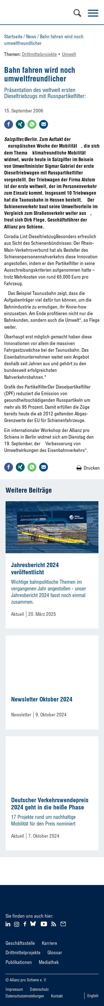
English (92, 995)
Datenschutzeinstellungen (25, 996)
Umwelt (69, 54)
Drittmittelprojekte (39, 54)
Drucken (92, 468)
